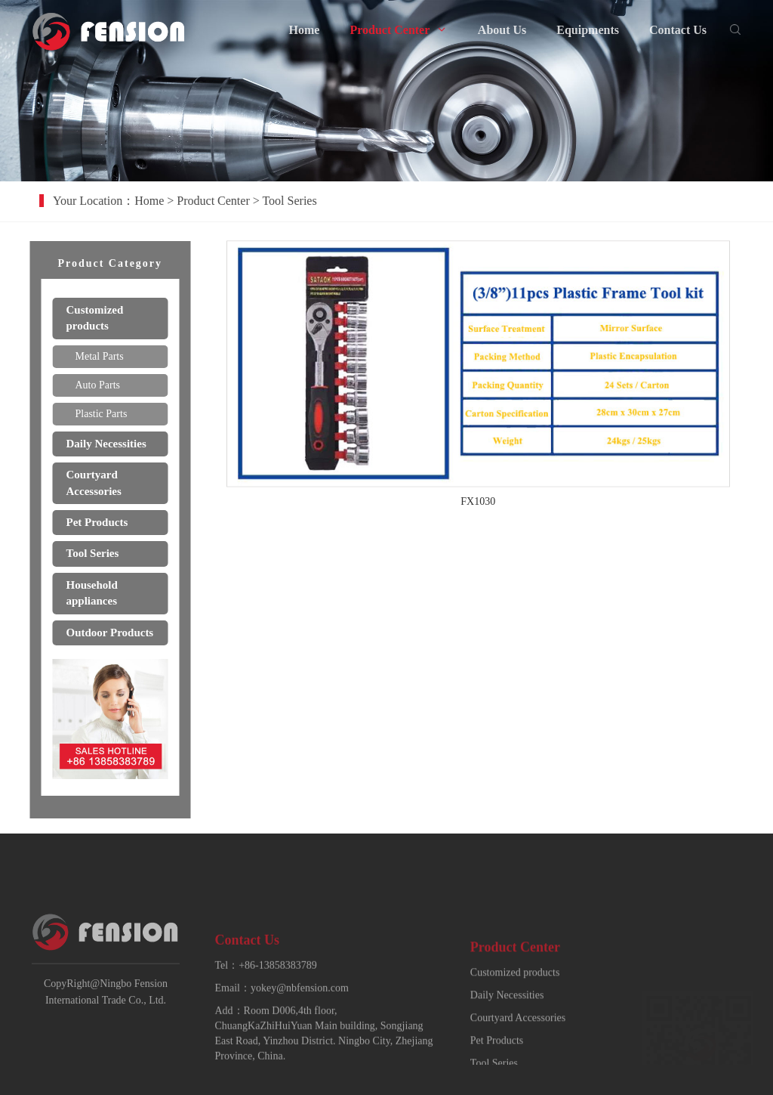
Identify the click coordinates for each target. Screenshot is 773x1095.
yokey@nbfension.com (300, 1015)
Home (166, 200)
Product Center (230, 200)
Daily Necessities (507, 1026)
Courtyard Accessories (517, 1049)
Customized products (515, 1004)
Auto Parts (93, 385)
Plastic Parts (97, 413)
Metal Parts (95, 356)
